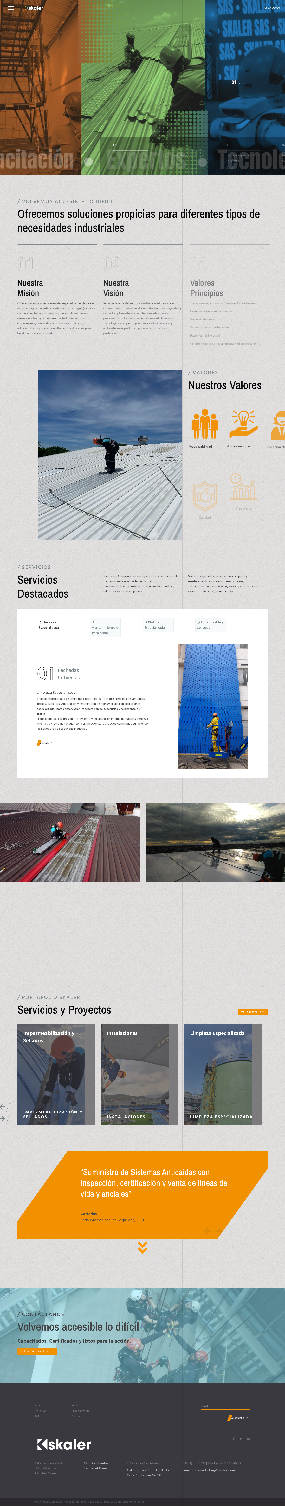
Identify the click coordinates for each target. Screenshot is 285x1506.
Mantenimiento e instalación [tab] (104, 628)
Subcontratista (81, 1411)
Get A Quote (272, 8)
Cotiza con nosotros (37, 1351)
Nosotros (40, 1411)
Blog (74, 1422)
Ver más (46, 743)
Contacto (78, 1416)
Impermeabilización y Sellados (48, 1037)
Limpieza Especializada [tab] (49, 625)
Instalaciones (122, 1033)
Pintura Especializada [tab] (154, 625)
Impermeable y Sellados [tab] (210, 625)
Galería (39, 1416)
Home (38, 1405)
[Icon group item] (234, 1439)
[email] (225, 1407)
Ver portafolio (253, 1011)
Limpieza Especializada (217, 1033)
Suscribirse (239, 1417)
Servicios (77, 1405)
